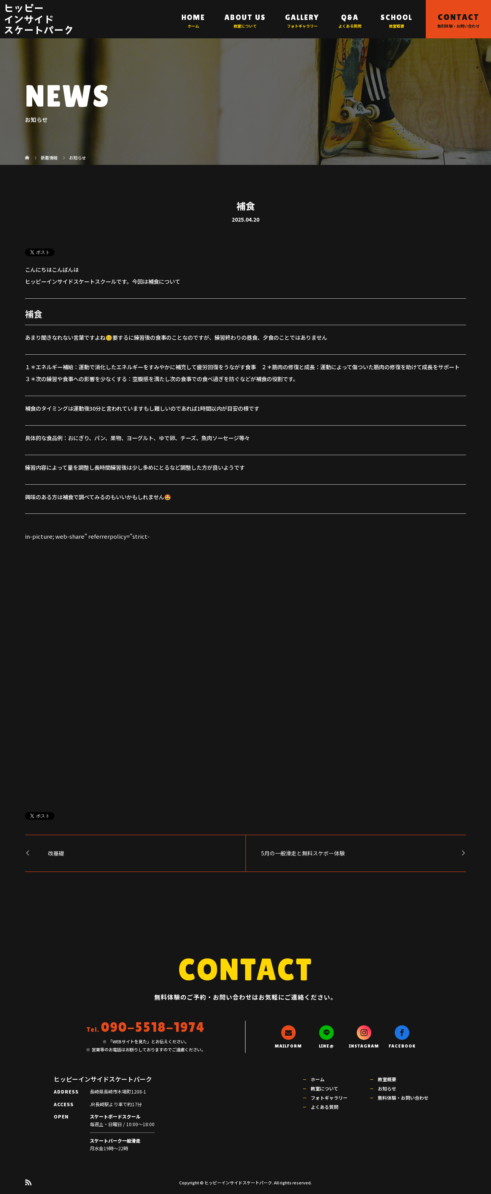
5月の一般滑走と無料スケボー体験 (303, 853)
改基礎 (56, 853)
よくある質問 (324, 1107)
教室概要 (387, 1079)
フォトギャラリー (329, 1097)
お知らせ (387, 1088)
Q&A (350, 17)
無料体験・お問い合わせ (403, 1097)
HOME (193, 17)
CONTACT (458, 17)
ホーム (318, 1079)
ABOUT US (245, 17)
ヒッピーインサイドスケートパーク (39, 18)
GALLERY (302, 17)
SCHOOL (396, 17)
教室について (324, 1088)
